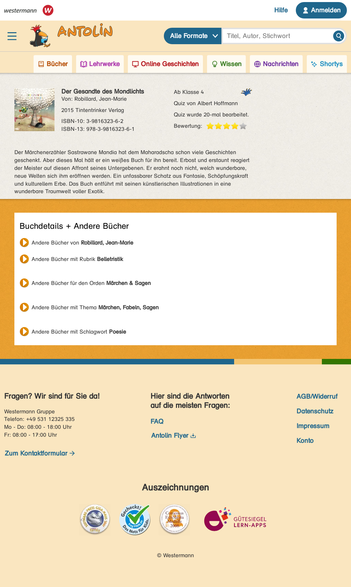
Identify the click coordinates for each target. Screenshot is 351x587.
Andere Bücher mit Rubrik (77, 259)
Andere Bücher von (82, 242)
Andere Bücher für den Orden (91, 283)
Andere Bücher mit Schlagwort (79, 331)
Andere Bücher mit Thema (95, 307)
